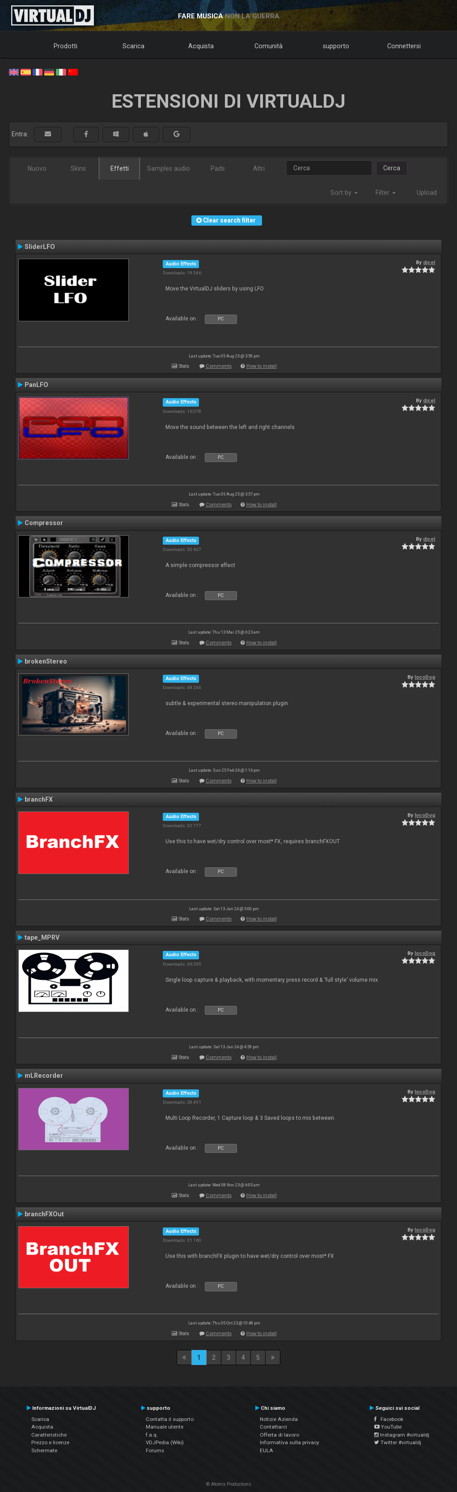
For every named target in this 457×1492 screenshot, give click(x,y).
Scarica (133, 46)
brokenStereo (46, 661)
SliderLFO (40, 246)
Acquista (201, 46)
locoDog (425, 677)
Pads (218, 168)
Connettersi (404, 46)
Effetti (119, 168)
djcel (429, 262)
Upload (427, 192)
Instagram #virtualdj (401, 1435)
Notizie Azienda (279, 1419)
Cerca (391, 168)
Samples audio (168, 168)
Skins (78, 168)
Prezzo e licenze (50, 1442)
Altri (259, 168)
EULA (266, 1450)
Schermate (44, 1450)
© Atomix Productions (228, 1484)
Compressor (44, 522)
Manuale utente (164, 1427)
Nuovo (37, 168)
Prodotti (65, 46)
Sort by (344, 192)
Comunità (268, 46)
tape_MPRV (42, 937)
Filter (386, 192)
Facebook (388, 1419)
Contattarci (273, 1427)
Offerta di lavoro (279, 1435)
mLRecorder (44, 1075)
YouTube (388, 1427)
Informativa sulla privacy (289, 1442)
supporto (336, 46)
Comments (219, 366)
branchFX (39, 799)
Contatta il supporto (170, 1419)
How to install (261, 366)
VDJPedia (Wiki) (165, 1442)
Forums (155, 1450)
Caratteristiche (49, 1435)
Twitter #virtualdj (397, 1442)
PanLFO (36, 384)
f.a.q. (152, 1435)
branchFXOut (44, 1214)
